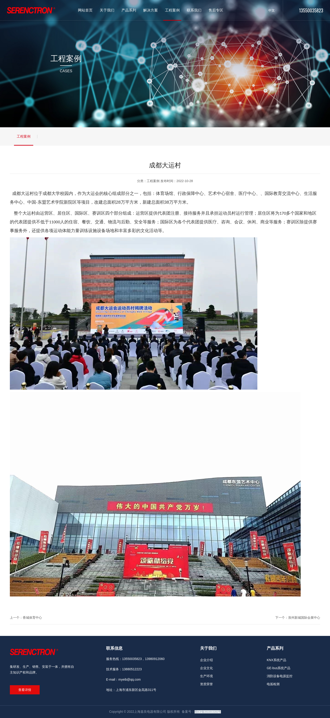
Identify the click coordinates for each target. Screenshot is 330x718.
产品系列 (128, 10)
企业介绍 (206, 660)
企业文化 (206, 668)
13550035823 (311, 10)
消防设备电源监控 (279, 676)
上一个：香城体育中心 (26, 617)
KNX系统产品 (276, 660)
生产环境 (206, 676)
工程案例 (172, 10)
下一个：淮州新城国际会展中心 (297, 617)
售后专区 (216, 10)
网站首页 (85, 10)
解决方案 (150, 10)
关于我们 (107, 10)
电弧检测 (273, 684)
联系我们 (194, 10)
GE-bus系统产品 (278, 668)
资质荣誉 (206, 684)
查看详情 (24, 690)
